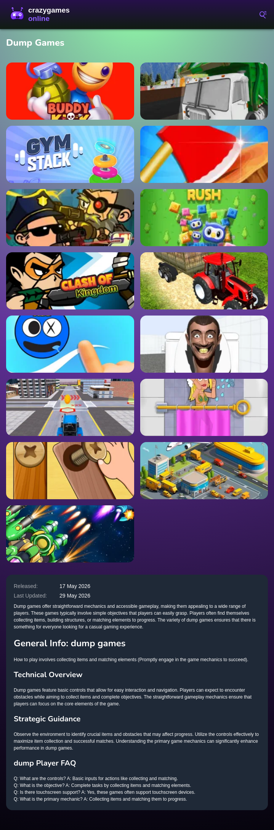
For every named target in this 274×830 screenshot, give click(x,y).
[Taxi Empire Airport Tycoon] (204, 470)
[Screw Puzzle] (70, 470)
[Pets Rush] (204, 217)
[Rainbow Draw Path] (70, 344)
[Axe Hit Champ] (204, 154)
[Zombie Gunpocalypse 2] (70, 217)
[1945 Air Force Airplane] (70, 533)
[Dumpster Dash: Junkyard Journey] (204, 91)
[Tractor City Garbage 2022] (204, 280)
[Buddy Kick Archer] (70, 91)
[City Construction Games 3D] (70, 407)
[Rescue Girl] (204, 407)
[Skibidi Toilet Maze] (204, 344)
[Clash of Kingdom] (70, 280)
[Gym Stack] (70, 154)
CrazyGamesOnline (40, 14)
